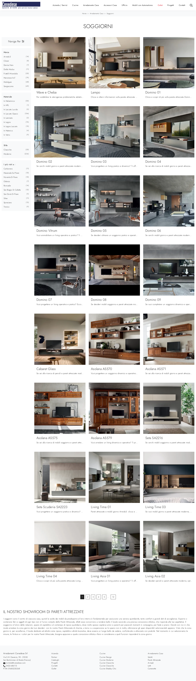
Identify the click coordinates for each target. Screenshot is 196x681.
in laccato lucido (11, 109)
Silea (5, 198)
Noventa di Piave (10, 177)
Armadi (151, 662)
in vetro (7, 134)
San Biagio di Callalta (12, 189)
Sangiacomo (9, 86)
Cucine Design (106, 657)
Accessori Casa (110, 5)
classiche (7, 149)
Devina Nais (8, 65)
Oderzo (7, 181)
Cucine (75, 5)
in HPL (6, 105)
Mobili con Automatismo (142, 5)
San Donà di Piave (11, 194)
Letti (149, 665)
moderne (7, 154)
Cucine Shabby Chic (108, 668)
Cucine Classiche (107, 662)
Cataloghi (55, 660)
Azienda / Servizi (60, 5)
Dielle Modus (9, 69)
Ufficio (124, 5)
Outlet (160, 5)
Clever (6, 61)
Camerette (152, 668)
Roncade (7, 185)
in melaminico (9, 101)
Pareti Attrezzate (154, 660)
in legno (7, 122)
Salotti (150, 657)
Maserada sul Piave (11, 173)
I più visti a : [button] (9, 164)
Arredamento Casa (91, 5)
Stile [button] (5, 145)
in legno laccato (10, 126)
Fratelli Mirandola (11, 73)
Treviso (6, 206)
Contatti (182, 5)
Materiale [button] (8, 96)
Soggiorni (110, 13)
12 (113, 596)
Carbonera (8, 168)
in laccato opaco (11, 113)
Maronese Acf (9, 77)
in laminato (8, 118)
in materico (8, 130)
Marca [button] (6, 52)
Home (84, 13)
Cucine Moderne (107, 660)
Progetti (170, 5)
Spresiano (8, 202)
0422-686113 (11, 665)
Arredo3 (7, 56)
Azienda (54, 653)
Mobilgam (8, 82)
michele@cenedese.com (15, 662)
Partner (54, 657)
